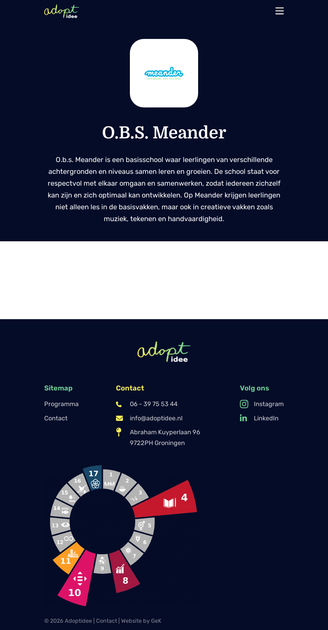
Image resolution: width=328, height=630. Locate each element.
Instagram (262, 404)
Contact (56, 418)
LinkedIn (259, 418)
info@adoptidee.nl (149, 418)
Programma (61, 404)
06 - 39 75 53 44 (147, 404)
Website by (141, 620)
